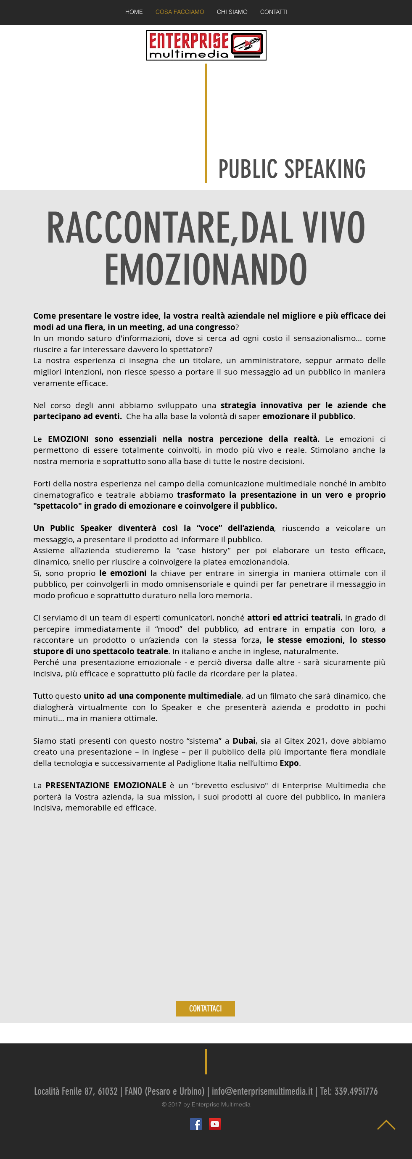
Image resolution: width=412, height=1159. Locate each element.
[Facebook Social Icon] (196, 1124)
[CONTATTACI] (205, 1008)
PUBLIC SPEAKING (292, 169)
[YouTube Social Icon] (215, 1124)
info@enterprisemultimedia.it (262, 1091)
